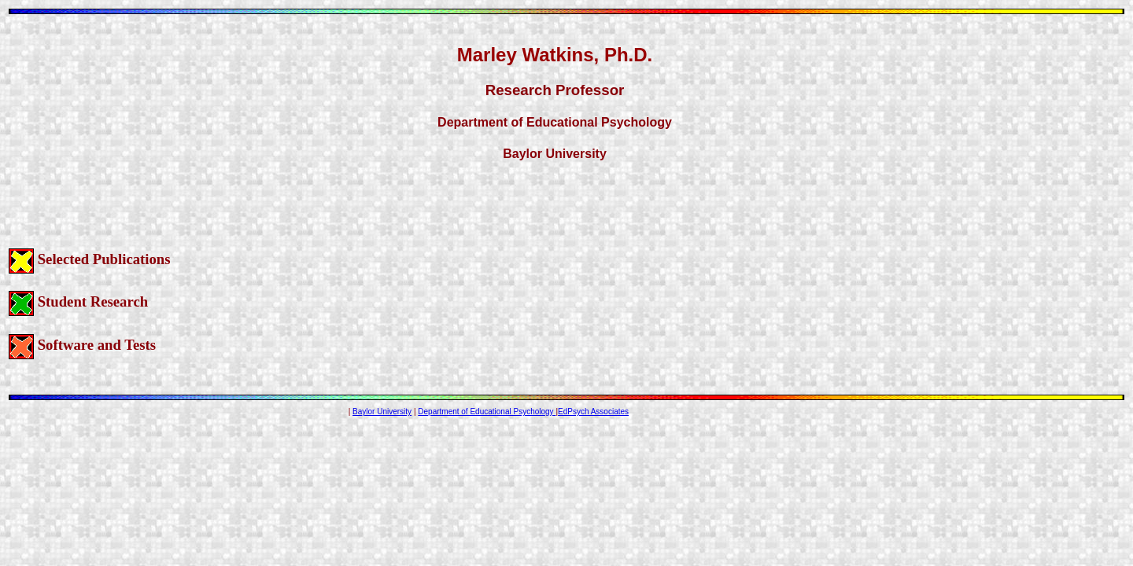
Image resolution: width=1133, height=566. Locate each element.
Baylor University (381, 411)
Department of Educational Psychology (486, 411)
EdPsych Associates (593, 411)
